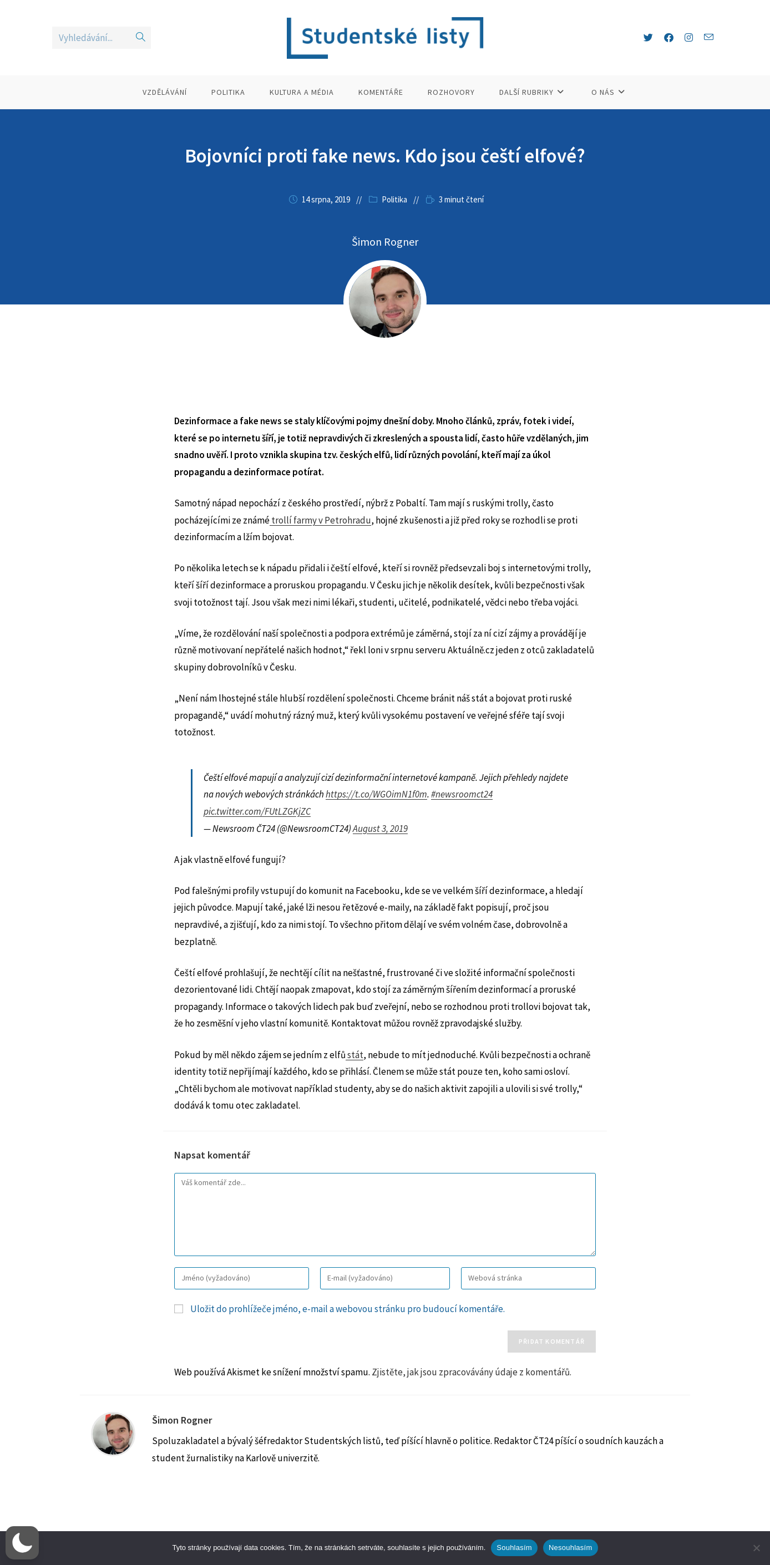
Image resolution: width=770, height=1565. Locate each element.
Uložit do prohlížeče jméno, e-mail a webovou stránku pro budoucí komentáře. (347, 1309)
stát (354, 1055)
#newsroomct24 (462, 794)
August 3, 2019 (380, 828)
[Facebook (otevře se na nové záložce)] (669, 38)
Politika (394, 199)
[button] (22, 1542)
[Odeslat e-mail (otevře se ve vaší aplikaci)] (709, 37)
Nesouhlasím (570, 1547)
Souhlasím (514, 1547)
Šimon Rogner (182, 1420)
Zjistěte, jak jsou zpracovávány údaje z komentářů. (471, 1372)
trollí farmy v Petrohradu (320, 520)
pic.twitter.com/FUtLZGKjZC (257, 811)
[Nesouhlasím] (756, 1547)
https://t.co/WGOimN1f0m (376, 794)
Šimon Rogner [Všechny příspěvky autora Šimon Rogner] (385, 241)
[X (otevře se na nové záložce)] (648, 38)
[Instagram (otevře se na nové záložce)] (688, 38)
